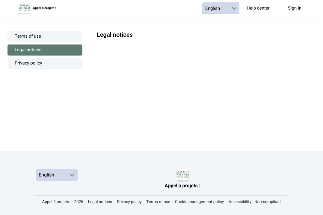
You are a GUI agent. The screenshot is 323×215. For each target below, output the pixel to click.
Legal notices (28, 50)
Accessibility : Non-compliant (255, 202)
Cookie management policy (199, 202)
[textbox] (206, 42)
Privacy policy (28, 63)
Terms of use (28, 36)
